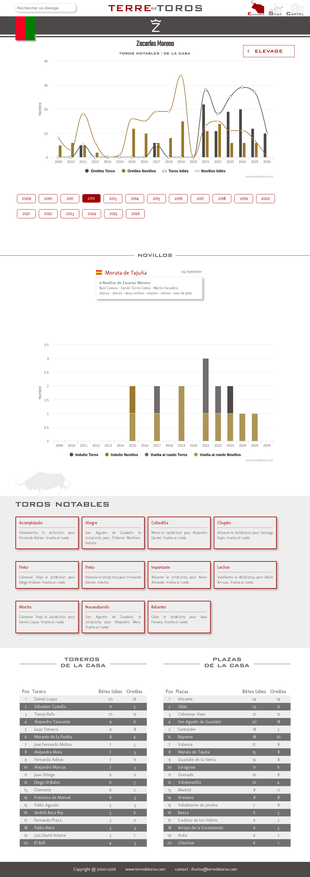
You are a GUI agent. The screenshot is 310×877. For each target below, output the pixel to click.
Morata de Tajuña (126, 273)
